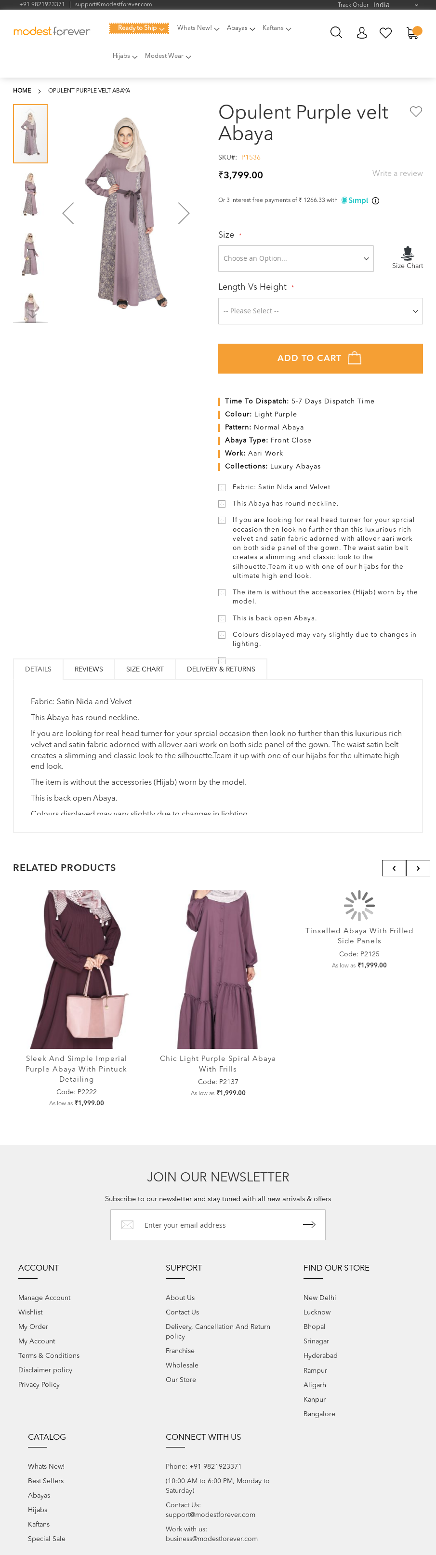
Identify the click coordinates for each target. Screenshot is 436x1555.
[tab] (38, 669)
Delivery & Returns (221, 669)
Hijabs (37, 1510)
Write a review (397, 174)
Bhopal (315, 1327)
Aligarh (315, 1385)
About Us (180, 1298)
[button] (68, 213)
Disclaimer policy (45, 1370)
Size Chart (145, 669)
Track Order (353, 5)
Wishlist (30, 1312)
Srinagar (316, 1341)
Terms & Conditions (48, 1356)
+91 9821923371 (42, 5)
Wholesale (182, 1365)
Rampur (315, 1370)
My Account (361, 33)
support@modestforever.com (113, 5)
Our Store (181, 1380)
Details (38, 669)
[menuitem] (139, 28)
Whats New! (46, 1466)
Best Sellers (46, 1481)
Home (22, 91)
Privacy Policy (39, 1384)
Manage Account (44, 1298)
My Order (33, 1327)
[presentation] (394, 868)
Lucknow (317, 1312)
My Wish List (386, 33)
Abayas (39, 1495)
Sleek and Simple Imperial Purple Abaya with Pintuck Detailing (76, 1070)
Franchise (180, 1351)
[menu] (208, 47)
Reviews (89, 669)
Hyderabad (321, 1356)
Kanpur (315, 1399)
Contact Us (182, 1312)
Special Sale (47, 1539)
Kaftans (39, 1524)
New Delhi (320, 1298)
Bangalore (319, 1414)
